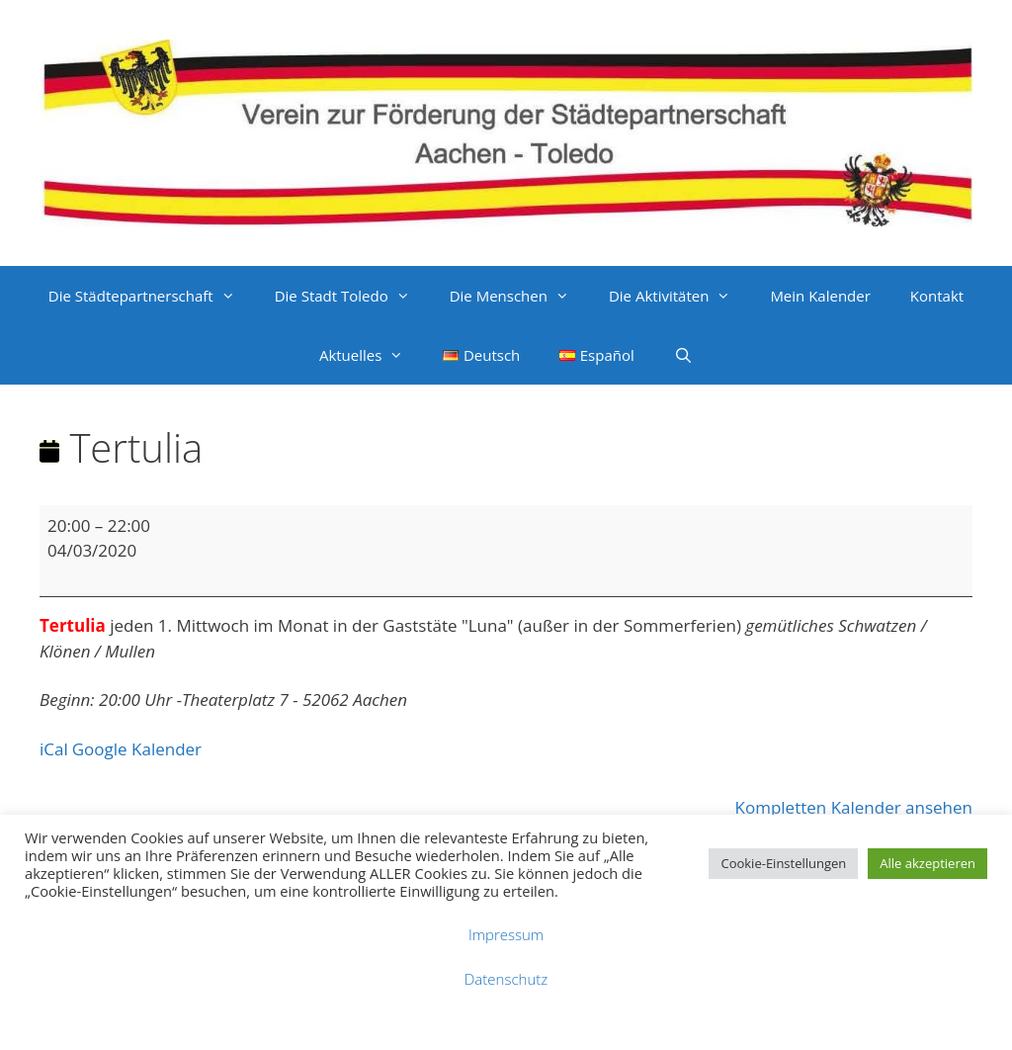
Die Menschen (519, 295)
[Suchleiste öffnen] (683, 355)
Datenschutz (506, 979)
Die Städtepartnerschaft (151, 295)
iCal (54, 749)
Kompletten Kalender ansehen (853, 807)
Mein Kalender (820, 296)
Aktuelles (371, 355)
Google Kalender (137, 749)
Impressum (506, 934)
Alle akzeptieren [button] (927, 863)
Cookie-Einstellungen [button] (783, 863)
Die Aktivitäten (679, 295)
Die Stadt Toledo (352, 295)
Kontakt (937, 296)
